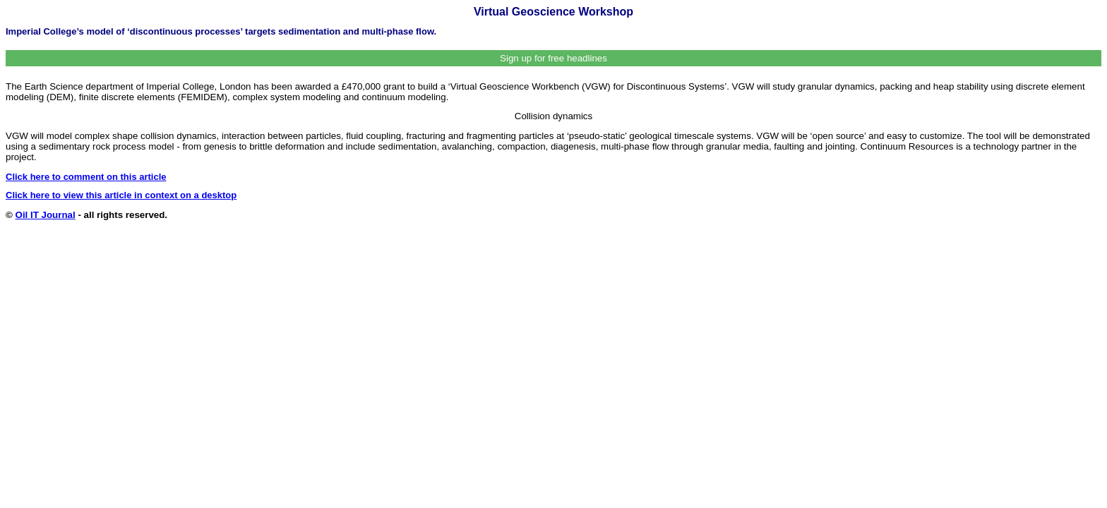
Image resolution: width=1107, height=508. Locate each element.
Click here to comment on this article (86, 176)
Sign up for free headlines (553, 58)
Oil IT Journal (46, 215)
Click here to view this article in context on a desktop (121, 195)
